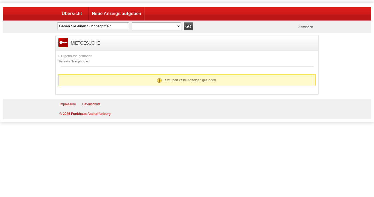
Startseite (64, 61)
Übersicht (72, 13)
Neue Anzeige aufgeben (116, 13)
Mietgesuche (80, 61)
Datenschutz (91, 104)
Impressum (67, 104)
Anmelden (305, 27)
